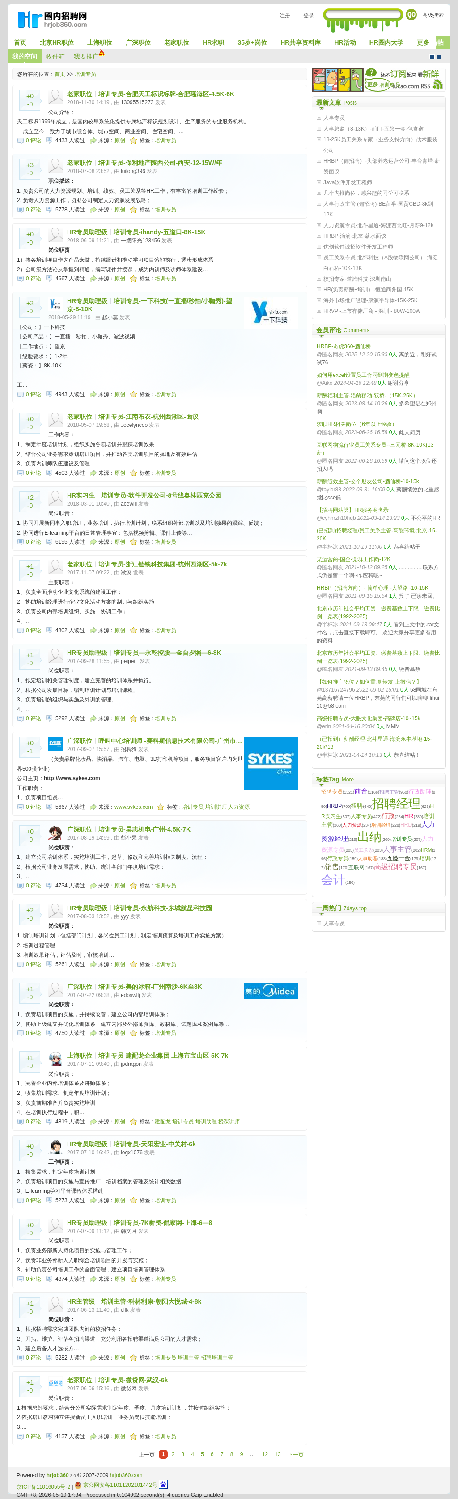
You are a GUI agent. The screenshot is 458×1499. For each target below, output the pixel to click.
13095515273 (137, 102)
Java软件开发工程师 (347, 182)
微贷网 (129, 1388)
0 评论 (33, 140)
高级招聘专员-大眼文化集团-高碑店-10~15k (368, 718)
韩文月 (129, 1231)
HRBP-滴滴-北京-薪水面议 (354, 236)
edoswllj (130, 995)
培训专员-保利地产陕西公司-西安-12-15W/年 (160, 162)
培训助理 (206, 1122)
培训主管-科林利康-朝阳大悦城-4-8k (151, 1301)
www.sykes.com (133, 807)
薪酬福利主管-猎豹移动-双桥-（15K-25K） (367, 396)
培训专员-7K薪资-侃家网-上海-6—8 (163, 1222)
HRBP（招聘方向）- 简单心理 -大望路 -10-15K (372, 588)
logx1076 (132, 1152)
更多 (423, 42)
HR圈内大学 (386, 42)
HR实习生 (81, 495)
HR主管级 (81, 1301)
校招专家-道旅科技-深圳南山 (357, 279)
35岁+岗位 (252, 42)
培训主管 (188, 1358)
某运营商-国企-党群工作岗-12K (353, 559)
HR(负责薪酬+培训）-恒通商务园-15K (368, 290)
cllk (124, 1310)
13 (277, 1454)
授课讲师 (229, 1122)
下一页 (296, 1455)
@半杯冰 (327, 547)
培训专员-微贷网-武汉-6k (133, 1380)
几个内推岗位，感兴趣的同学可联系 (366, 193)
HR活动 (345, 42)
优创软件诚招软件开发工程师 (358, 247)
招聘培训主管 (217, 1358)
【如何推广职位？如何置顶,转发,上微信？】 (369, 682)
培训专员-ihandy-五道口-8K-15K (159, 232)
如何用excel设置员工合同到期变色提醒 (363, 375)
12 (265, 1454)
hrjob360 (58, 1475)
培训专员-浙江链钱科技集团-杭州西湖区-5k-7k (162, 564)
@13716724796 (336, 690)
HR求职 (213, 42)
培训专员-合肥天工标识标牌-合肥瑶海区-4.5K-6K (166, 93)
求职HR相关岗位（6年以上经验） (357, 424)
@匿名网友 (330, 354)
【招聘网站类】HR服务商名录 (353, 510)
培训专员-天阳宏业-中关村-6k (155, 1144)
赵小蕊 (110, 317)
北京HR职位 (57, 42)
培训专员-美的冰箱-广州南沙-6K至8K (150, 986)
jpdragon (131, 1064)
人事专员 (334, 118)
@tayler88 (329, 489)
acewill (129, 504)
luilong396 (133, 171)
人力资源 (239, 807)
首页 (20, 42)
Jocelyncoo (134, 425)
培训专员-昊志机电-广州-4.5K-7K (144, 829)
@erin (324, 726)
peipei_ (129, 661)
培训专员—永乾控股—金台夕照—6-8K (167, 652)
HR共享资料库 (300, 42)
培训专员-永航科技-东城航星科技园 (163, 908)
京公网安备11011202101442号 (116, 1485)
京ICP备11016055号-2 (43, 1487)
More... (350, 780)
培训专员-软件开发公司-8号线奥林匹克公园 (161, 495)
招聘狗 (129, 749)
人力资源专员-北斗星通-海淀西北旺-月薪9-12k (378, 225)
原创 (119, 140)
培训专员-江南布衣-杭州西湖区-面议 (148, 416)
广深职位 (138, 42)
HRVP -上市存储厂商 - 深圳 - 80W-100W (371, 311)
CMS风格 (439, 57)
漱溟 (126, 573)
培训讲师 (216, 807)
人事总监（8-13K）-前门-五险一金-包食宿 (373, 129)
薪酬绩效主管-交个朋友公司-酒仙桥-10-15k (368, 481)
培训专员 (85, 74)
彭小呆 (129, 838)
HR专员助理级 (87, 232)
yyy (125, 916)
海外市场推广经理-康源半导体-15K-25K (370, 300)
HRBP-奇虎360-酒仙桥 (344, 346)
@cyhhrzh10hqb (336, 518)
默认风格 (432, 56)
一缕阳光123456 (140, 240)
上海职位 (99, 42)
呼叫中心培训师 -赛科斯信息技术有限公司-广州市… (170, 740)
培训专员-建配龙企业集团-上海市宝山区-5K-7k (163, 1055)
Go (411, 14)
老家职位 (176, 42)
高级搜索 (433, 15)
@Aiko (325, 383)
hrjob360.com (126, 1475)
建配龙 (163, 1122)
